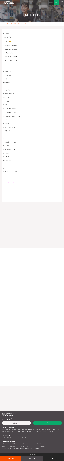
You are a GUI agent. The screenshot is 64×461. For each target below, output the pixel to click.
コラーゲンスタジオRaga (25, 444)
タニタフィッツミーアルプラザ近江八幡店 (35, 446)
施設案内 (52, 2)
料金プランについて (46, 429)
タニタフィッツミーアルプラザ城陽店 (10, 448)
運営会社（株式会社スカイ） (26, 448)
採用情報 (37, 448)
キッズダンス (25, 438)
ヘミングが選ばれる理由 (14, 429)
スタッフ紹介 (36, 431)
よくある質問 (17, 431)
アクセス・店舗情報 (26, 431)
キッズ (56, 2)
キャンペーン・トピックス (28, 429)
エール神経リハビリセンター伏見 (40, 444)
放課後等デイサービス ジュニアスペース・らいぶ (13, 446)
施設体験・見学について (7, 431)
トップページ (5, 429)
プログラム (38, 429)
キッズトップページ (6, 438)
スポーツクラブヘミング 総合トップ (10, 444)
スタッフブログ (24, 23)
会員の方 (15, 423)
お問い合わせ (52, 431)
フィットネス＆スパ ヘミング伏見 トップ (10, 23)
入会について (56, 429)
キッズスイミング (16, 438)
